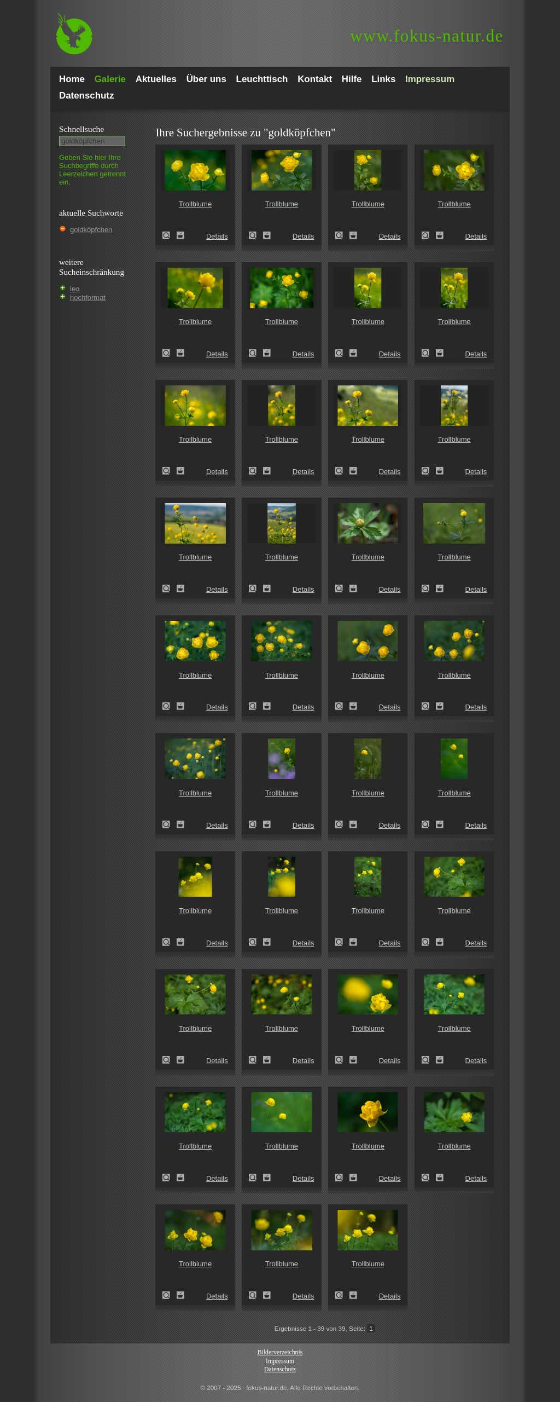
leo (74, 289)
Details (217, 236)
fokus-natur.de (427, 35)
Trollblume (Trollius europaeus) (169, 235)
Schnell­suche (81, 129)
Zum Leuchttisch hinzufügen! (180, 235)
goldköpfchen (91, 230)
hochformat (88, 297)
